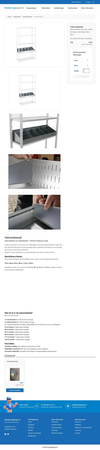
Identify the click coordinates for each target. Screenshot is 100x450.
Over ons (78, 422)
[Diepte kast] (81, 65)
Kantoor (31, 427)
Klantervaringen (57, 433)
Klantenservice (76, 2)
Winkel (30, 430)
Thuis (30, 422)
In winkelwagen (81, 76)
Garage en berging (34, 433)
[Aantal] (86, 71)
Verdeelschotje (12, 361)
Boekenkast (32, 436)
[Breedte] (81, 60)
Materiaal (54, 422)
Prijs (71, 42)
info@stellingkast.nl (79, 405)
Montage (54, 430)
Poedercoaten (56, 425)
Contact (77, 433)
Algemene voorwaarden (83, 427)
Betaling (78, 425)
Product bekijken (15, 390)
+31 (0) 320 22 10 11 (48, 405)
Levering (78, 430)
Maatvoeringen (56, 427)
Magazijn (31, 425)
